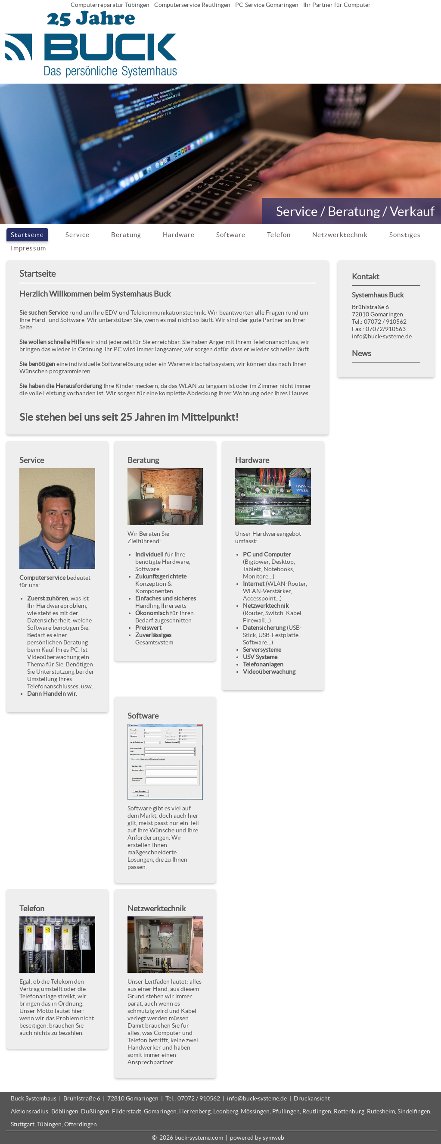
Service (77, 234)
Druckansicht (312, 1098)
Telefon (279, 234)
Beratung (126, 234)
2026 (166, 1137)
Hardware (179, 234)
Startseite (27, 234)
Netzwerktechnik (340, 234)
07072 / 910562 (385, 321)
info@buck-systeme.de (382, 336)
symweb (273, 1137)
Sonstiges (405, 234)
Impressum (28, 248)
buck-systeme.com (198, 1137)
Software (230, 234)
